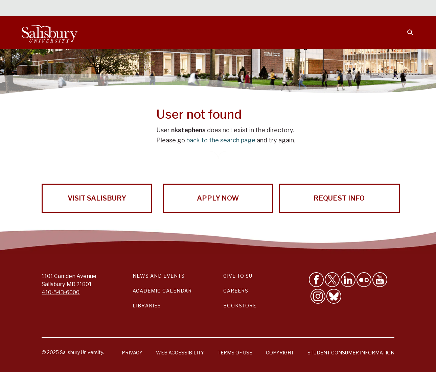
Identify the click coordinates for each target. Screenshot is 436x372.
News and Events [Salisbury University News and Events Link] (159, 276)
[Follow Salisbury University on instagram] (318, 296)
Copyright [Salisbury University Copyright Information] (280, 352)
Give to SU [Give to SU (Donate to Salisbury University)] (237, 276)
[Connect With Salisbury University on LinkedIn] (348, 279)
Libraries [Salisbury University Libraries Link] (147, 305)
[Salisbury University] (49, 32)
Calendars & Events (212, 8)
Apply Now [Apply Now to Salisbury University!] (218, 198)
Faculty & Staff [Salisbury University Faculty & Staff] (300, 8)
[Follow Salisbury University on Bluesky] (333, 296)
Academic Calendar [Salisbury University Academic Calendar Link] (162, 291)
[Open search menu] (406, 28)
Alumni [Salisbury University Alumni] (368, 8)
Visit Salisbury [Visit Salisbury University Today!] (97, 198)
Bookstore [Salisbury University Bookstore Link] (239, 305)
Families (339, 8)
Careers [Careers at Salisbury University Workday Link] (235, 291)
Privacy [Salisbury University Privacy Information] (132, 352)
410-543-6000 (60, 292)
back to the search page (220, 140)
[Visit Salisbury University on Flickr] (364, 279)
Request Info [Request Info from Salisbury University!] (339, 198)
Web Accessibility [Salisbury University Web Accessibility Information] (180, 352)
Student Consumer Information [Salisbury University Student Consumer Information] (350, 352)
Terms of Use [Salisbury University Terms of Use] (234, 352)
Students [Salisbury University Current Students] (259, 8)
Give (401, 8)
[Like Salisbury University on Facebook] (316, 279)
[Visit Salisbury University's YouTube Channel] (379, 279)
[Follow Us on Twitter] (332, 279)
